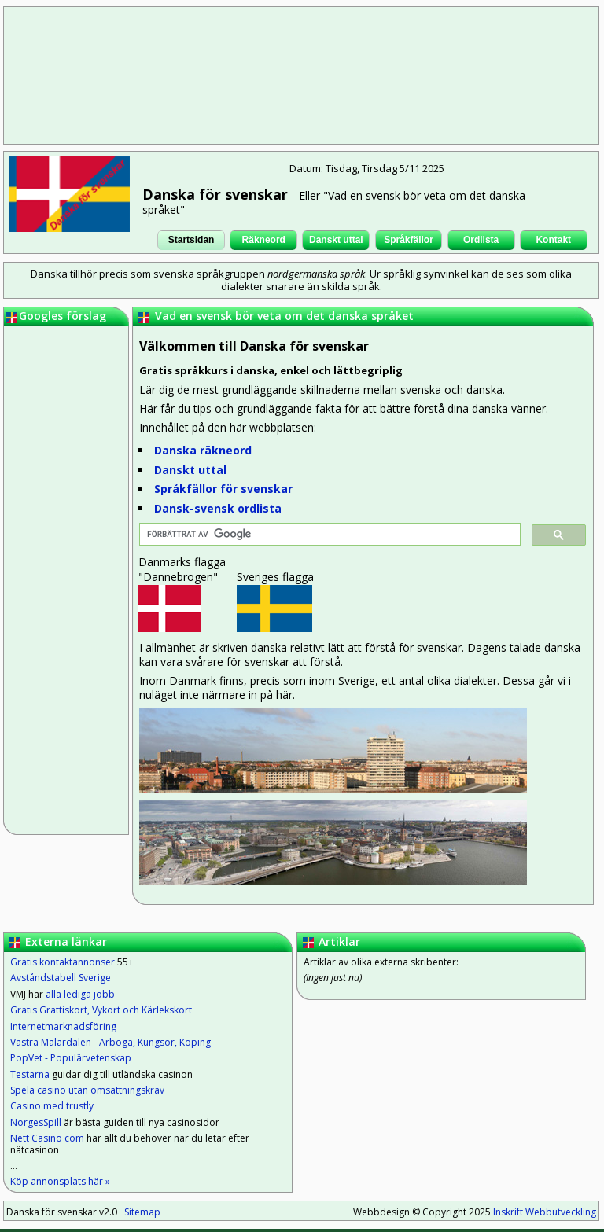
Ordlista (481, 239)
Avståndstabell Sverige (60, 977)
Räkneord (263, 239)
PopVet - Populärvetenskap (70, 1058)
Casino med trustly (52, 1105)
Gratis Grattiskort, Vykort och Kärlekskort (101, 1010)
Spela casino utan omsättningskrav (87, 1090)
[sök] (328, 535)
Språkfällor (408, 239)
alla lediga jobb (80, 994)
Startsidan (191, 239)
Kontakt (553, 239)
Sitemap (142, 1212)
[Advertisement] (303, 74)
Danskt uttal (336, 239)
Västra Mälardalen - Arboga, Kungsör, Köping (110, 1042)
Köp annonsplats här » (60, 1181)
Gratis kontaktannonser (62, 962)
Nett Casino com (47, 1138)
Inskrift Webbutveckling (544, 1212)
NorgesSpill (35, 1122)
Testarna (30, 1074)
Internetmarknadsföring (63, 1026)
